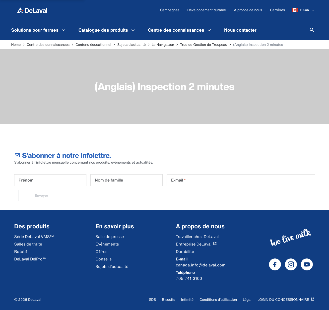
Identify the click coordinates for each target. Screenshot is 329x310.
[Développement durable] (206, 10)
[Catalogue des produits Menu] (133, 30)
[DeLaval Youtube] (307, 264)
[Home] (32, 10)
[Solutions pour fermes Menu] (63, 30)
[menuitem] (38, 30)
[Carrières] (277, 10)
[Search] (312, 30)
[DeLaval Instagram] (291, 264)
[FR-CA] (303, 10)
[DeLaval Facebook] (275, 264)
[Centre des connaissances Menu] (209, 30)
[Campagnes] (169, 10)
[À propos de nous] (248, 10)
